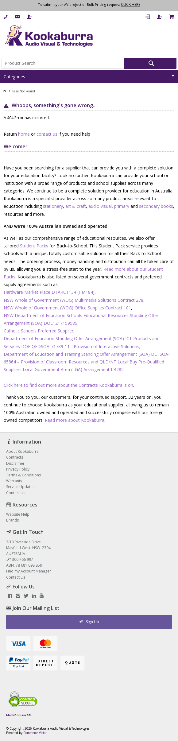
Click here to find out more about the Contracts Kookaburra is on (68, 385)
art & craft (75, 206)
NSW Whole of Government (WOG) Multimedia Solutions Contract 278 (73, 300)
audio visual (100, 206)
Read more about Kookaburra (74, 420)
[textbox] (63, 63)
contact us (47, 134)
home (24, 134)
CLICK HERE (130, 4)
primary (121, 206)
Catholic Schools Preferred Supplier (38, 331)
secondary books (156, 206)
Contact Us (15, 577)
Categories (14, 77)
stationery (53, 206)
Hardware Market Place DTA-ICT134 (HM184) (49, 292)
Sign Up (92, 621)
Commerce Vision (35, 733)
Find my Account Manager (28, 571)
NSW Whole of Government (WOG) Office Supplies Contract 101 (67, 308)
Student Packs (34, 246)
